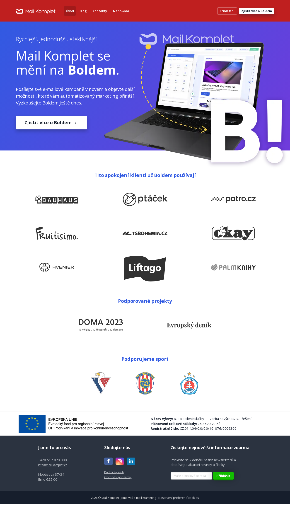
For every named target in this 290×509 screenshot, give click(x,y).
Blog (83, 13)
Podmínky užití (114, 477)
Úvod (70, 13)
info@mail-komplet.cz (52, 469)
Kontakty (99, 13)
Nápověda (121, 13)
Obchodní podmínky (117, 482)
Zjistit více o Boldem (256, 13)
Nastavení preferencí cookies (178, 502)
